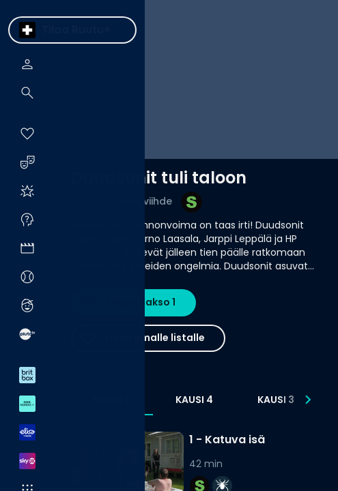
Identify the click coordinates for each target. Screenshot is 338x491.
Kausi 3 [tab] (275, 399)
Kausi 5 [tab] (112, 399)
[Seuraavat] (308, 399)
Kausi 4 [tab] (194, 399)
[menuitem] (27, 30)
